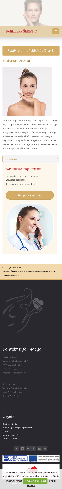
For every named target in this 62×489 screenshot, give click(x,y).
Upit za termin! (30, 195)
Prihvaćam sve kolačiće (35, 480)
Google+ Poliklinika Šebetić (33, 448)
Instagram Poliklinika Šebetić (22, 448)
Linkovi (5, 431)
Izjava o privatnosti (10, 435)
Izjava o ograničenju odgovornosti (17, 427)
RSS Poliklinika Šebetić (44, 448)
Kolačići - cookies (9, 438)
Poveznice (11, 158)
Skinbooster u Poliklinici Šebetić (31, 50)
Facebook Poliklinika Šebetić (16, 448)
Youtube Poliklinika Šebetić (39, 448)
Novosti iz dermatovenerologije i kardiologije (37, 271)
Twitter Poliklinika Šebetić (28, 448)
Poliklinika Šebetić (9, 271)
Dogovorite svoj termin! (23, 169)
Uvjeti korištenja (9, 424)
